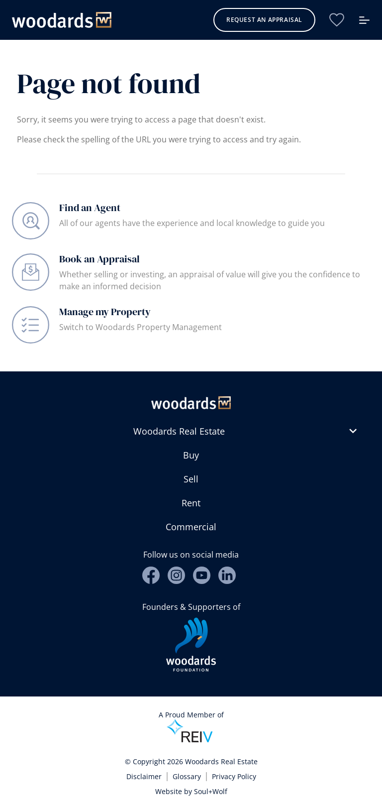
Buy (191, 455)
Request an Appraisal (264, 19)
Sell (191, 479)
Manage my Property (105, 312)
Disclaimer (144, 776)
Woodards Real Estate (179, 431)
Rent (191, 503)
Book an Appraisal (99, 259)
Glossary (187, 776)
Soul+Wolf (210, 791)
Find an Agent (89, 208)
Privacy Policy (234, 776)
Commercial (191, 527)
